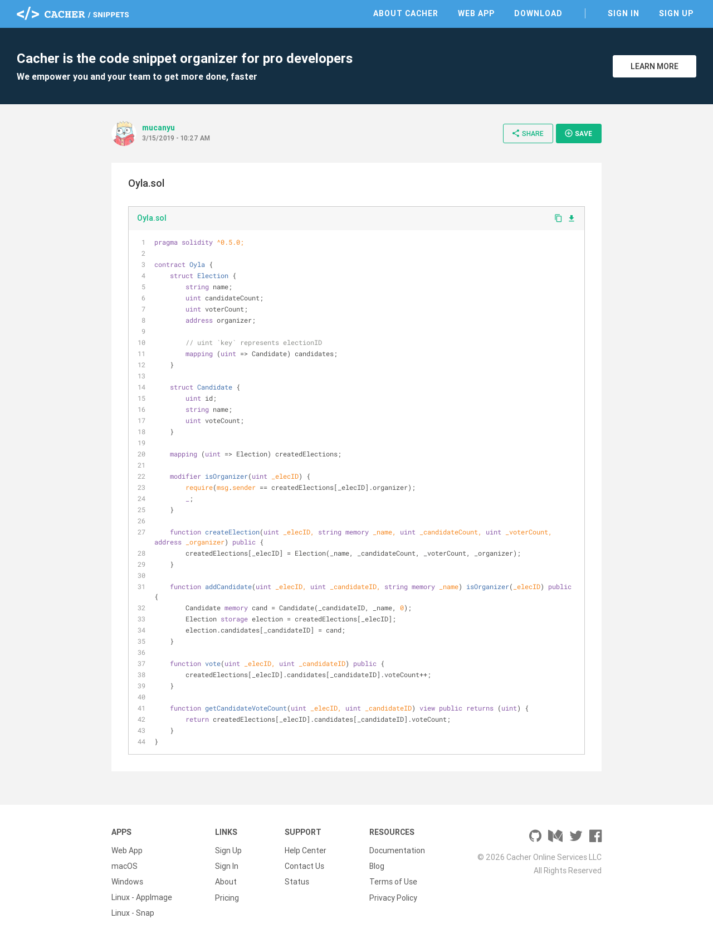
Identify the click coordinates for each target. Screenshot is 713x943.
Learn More (654, 66)
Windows (127, 882)
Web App (476, 13)
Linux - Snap (132, 913)
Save (578, 133)
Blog (376, 866)
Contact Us (304, 866)
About (226, 882)
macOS (124, 866)
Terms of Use (393, 882)
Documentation (397, 850)
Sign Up (676, 13)
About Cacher (405, 13)
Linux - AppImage (141, 897)
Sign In (623, 13)
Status (297, 882)
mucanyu (158, 128)
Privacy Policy (393, 897)
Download (538, 13)
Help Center (305, 850)
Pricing (227, 897)
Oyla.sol (152, 218)
